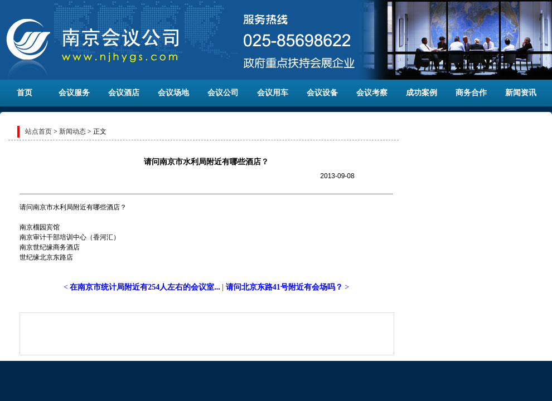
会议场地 (173, 93)
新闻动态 (72, 131)
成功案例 (421, 93)
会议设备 (322, 93)
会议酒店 (123, 93)
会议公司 (223, 93)
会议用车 (272, 93)
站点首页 (38, 131)
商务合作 (471, 93)
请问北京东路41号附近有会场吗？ (284, 287)
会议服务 (74, 93)
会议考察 (372, 93)
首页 (24, 93)
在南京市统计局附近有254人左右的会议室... (145, 287)
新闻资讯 (520, 93)
